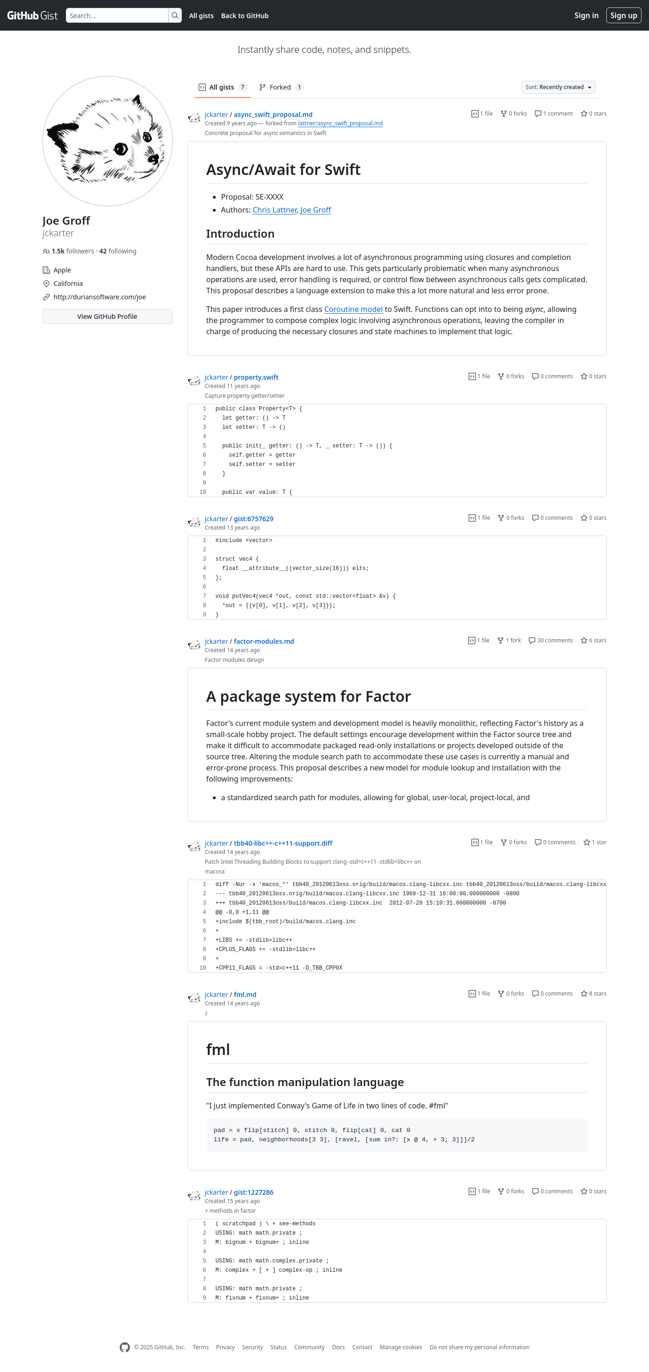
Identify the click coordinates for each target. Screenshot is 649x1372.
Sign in (587, 15)
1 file (482, 113)
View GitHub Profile (107, 316)
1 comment (553, 113)
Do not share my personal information (480, 1347)
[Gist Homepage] (32, 15)
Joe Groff (316, 210)
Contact (362, 1347)
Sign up (623, 15)
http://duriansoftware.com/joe (100, 296)
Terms (201, 1347)
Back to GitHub (245, 15)
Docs (338, 1347)
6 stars (593, 640)
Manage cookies (401, 1347)
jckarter (216, 114)
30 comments (550, 640)
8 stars (593, 993)
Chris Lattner (274, 210)
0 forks (513, 113)
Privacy (225, 1347)
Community (309, 1347)
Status (278, 1347)
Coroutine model (353, 309)
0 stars (593, 113)
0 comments (552, 376)
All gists (201, 15)
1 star (595, 842)
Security (252, 1347)
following (117, 250)
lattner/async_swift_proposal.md (340, 123)
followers (69, 250)
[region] (397, 249)
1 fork (509, 640)
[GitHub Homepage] (124, 1347)
